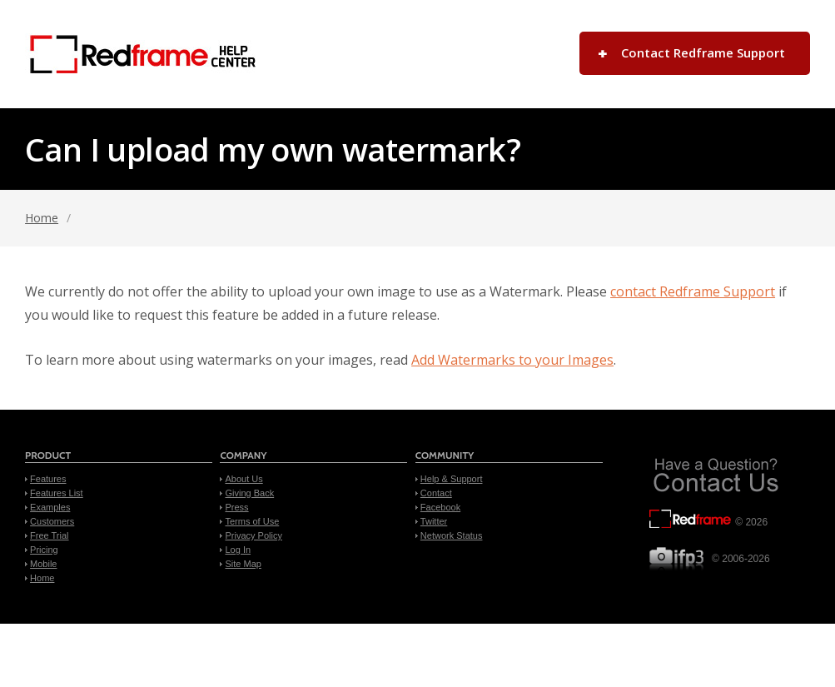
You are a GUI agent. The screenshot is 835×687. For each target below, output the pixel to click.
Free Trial (49, 535)
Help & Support (451, 479)
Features (48, 479)
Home (41, 218)
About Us (243, 479)
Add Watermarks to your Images (512, 360)
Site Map (243, 564)
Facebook (440, 507)
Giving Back (249, 493)
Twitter (433, 521)
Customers (52, 521)
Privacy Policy (253, 535)
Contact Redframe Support (703, 52)
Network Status (451, 535)
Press (236, 507)
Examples (50, 507)
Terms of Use (252, 521)
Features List (56, 493)
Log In (238, 550)
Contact (436, 493)
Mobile (43, 564)
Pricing (44, 550)
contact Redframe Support (692, 291)
